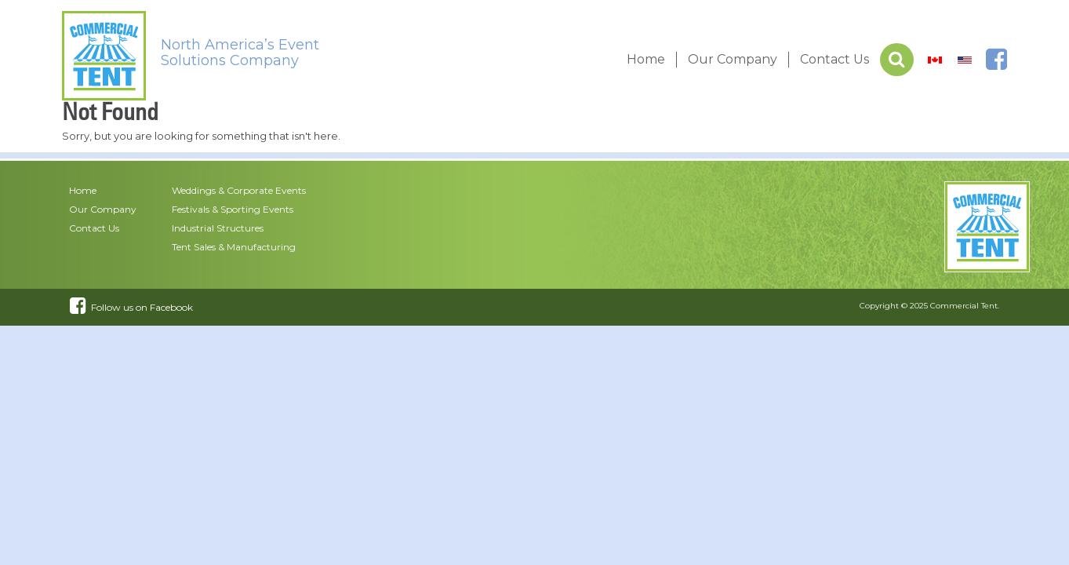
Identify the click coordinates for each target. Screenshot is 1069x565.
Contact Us (834, 59)
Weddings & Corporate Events (239, 190)
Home (646, 59)
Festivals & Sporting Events (232, 209)
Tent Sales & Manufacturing (234, 247)
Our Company (732, 59)
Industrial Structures (218, 228)
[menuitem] (935, 60)
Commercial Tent (964, 306)
